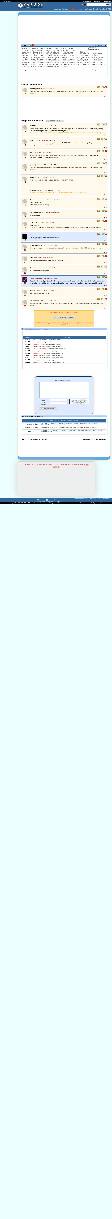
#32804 (101, 438)
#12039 (46, 439)
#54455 (62, 432)
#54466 (53, 432)
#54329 (69, 435)
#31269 (88, 439)
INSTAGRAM (41, 509)
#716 (95, 438)
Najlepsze (65, 9)
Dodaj (95, 9)
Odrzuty (73, 9)
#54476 (69, 432)
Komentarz (62, 385)
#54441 (82, 435)
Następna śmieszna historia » (94, 447)
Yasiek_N (33, 283)
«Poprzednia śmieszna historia (34, 447)
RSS (108, 9)
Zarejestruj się (98, 1)
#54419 (94, 435)
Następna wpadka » (98, 74)
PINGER (57, 509)
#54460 (45, 432)
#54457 (94, 431)
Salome (32, 239)
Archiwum (88, 9)
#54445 (88, 435)
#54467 (88, 431)
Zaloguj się (107, 1)
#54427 (76, 435)
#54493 (76, 432)
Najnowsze (57, 9)
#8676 (73, 439)
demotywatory (38, 511)
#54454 (82, 432)
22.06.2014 (98, 45)
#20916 (65, 439)
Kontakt (102, 9)
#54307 (53, 435)
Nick (43, 408)
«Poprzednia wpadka (30, 74)
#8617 (81, 439)
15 (93, 50)
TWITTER (49, 509)
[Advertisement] (8, 586)
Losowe (80, 9)
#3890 (56, 439)
